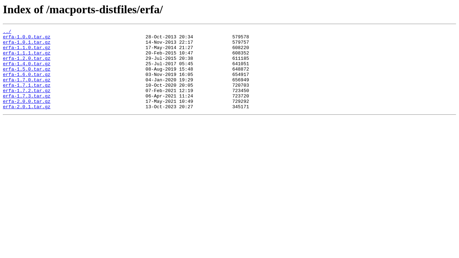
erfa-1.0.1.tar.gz (27, 45)
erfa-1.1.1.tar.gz (27, 58)
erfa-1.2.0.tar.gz (27, 64)
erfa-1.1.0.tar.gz (27, 51)
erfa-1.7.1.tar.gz (27, 97)
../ (7, 32)
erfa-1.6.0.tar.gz (27, 84)
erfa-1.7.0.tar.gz (27, 90)
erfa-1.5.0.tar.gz (27, 77)
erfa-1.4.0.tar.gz (27, 71)
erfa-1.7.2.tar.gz (27, 103)
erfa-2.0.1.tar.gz (27, 122)
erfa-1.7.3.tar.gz (27, 109)
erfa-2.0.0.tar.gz (27, 116)
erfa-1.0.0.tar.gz (27, 38)
